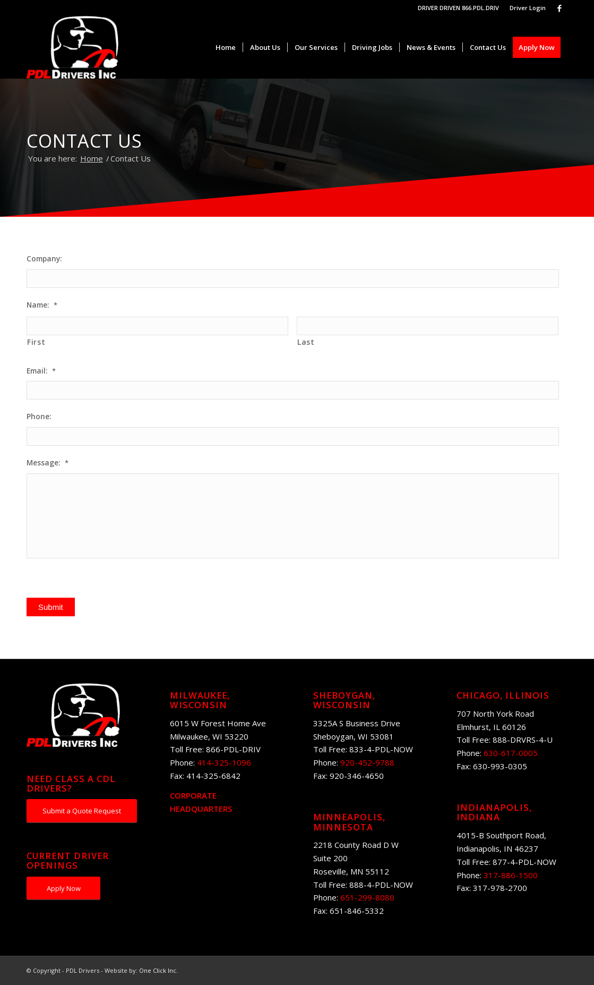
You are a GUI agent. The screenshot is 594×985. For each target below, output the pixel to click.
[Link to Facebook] (559, 8)
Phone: (39, 416)
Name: (42, 305)
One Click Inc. (158, 970)
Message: (47, 463)
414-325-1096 (224, 762)
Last (306, 342)
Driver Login (528, 8)
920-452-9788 (367, 762)
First (36, 342)
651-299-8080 (367, 897)
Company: (44, 259)
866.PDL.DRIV (480, 8)
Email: (41, 371)
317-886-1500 (511, 875)
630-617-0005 (511, 753)
